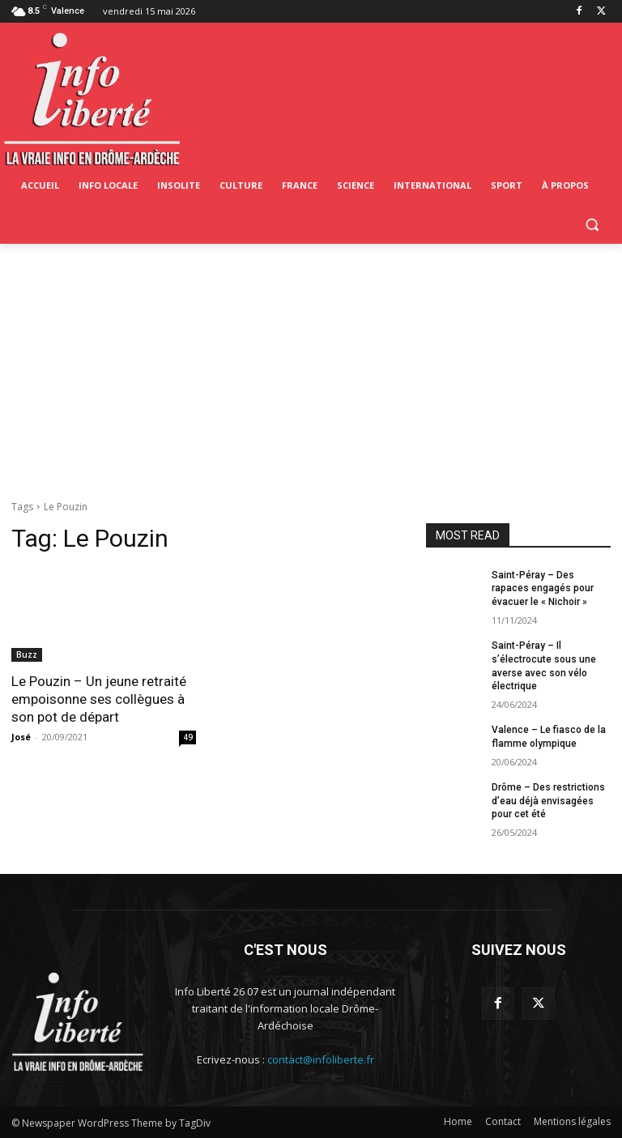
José (21, 737)
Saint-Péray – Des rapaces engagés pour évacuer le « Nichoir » (543, 588)
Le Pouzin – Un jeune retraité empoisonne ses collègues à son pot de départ (98, 699)
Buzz (26, 654)
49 (188, 737)
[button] (592, 225)
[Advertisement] (311, 365)
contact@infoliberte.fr (320, 1059)
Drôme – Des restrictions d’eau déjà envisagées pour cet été (548, 801)
